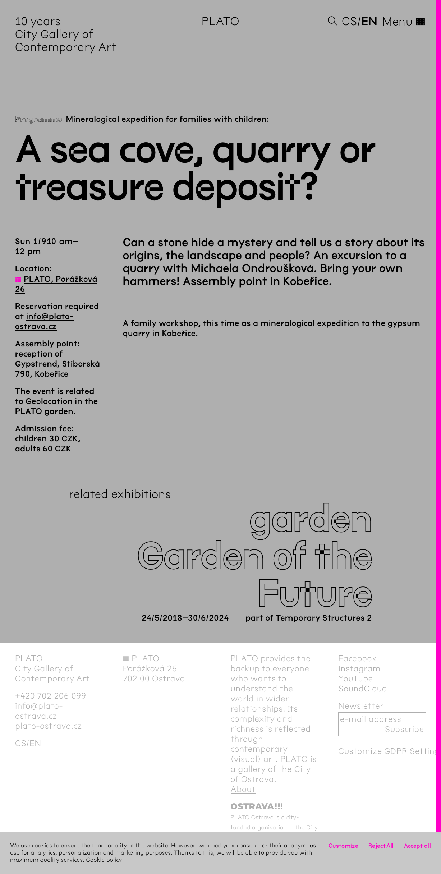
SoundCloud (362, 688)
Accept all (417, 846)
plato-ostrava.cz (48, 726)
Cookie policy (104, 860)
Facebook (357, 658)
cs (349, 21)
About (243, 789)
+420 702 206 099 (50, 695)
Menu (404, 21)
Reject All (381, 846)
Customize (343, 846)
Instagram (359, 668)
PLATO (220, 21)
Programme (39, 119)
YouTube (355, 678)
